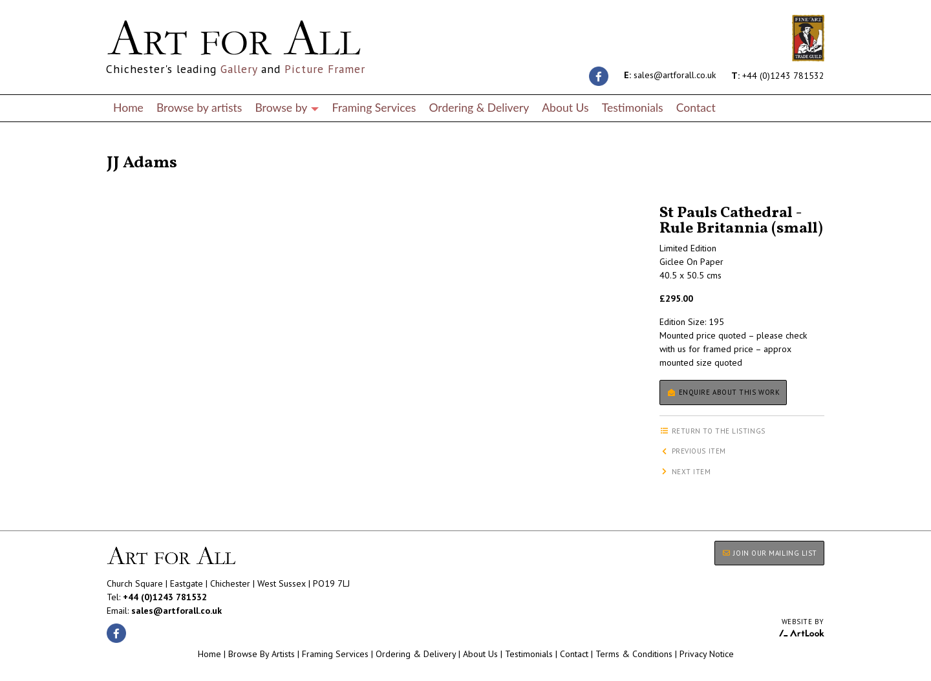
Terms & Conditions (633, 654)
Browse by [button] (287, 107)
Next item (685, 471)
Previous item (692, 451)
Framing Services (374, 107)
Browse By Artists (261, 654)
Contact (696, 107)
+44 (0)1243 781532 (777, 75)
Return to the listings (153, 147)
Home (128, 107)
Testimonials (632, 107)
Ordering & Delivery (479, 107)
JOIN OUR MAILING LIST (769, 553)
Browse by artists (199, 107)
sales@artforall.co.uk (670, 75)
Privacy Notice (707, 654)
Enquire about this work (723, 392)
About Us (565, 107)
